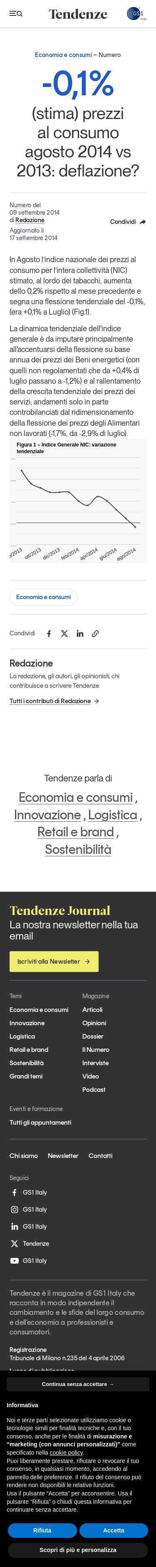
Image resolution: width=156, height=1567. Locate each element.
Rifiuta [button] (42, 1530)
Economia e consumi (43, 597)
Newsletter (63, 1156)
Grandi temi (26, 1076)
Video (90, 1076)
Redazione (30, 220)
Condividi (128, 222)
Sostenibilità (78, 849)
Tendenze (29, 1244)
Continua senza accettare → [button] (78, 1384)
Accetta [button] (113, 1530)
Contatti (100, 1156)
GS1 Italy (28, 1193)
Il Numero (95, 1050)
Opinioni (94, 1023)
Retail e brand (75, 832)
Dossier (93, 1036)
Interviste (95, 1063)
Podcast (94, 1089)
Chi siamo (24, 1156)
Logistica (112, 815)
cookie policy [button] (66, 1452)
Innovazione (47, 815)
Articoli (92, 1010)
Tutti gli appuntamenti (40, 1122)
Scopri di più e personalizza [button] (78, 1550)
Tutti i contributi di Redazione (55, 701)
